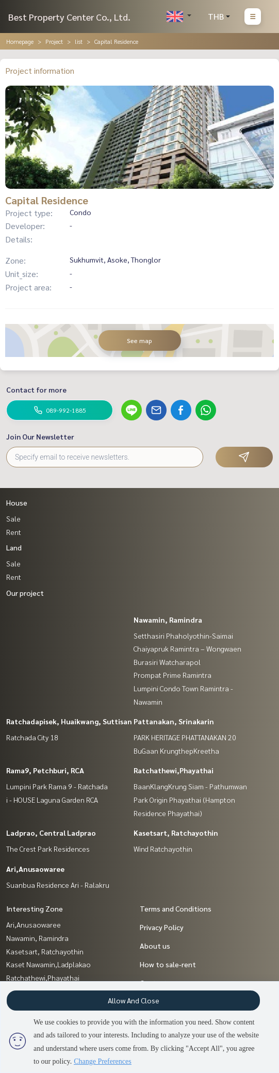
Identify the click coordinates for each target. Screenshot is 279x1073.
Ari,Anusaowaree (35, 868)
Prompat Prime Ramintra (172, 674)
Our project (25, 592)
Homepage (20, 41)
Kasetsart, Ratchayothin (176, 832)
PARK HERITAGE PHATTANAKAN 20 (185, 737)
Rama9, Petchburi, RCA (45, 770)
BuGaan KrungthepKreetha (176, 750)
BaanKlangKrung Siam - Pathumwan (190, 786)
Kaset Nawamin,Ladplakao (48, 964)
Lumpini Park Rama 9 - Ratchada (57, 786)
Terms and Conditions (175, 908)
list (79, 41)
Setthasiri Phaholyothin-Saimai (183, 635)
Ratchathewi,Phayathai (174, 770)
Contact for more (36, 389)
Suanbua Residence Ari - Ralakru (57, 884)
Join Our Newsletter (40, 436)
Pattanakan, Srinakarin (174, 721)
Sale (13, 518)
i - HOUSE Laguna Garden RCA (52, 799)
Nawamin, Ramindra (168, 619)
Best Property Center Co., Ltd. (69, 17)
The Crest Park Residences (48, 848)
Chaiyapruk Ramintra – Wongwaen (187, 648)
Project (54, 41)
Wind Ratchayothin (163, 848)
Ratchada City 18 (32, 737)
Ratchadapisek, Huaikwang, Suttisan (69, 721)
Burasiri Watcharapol (167, 661)
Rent (13, 531)
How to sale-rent (168, 964)
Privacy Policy (162, 927)
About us (155, 945)
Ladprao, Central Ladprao (51, 832)
